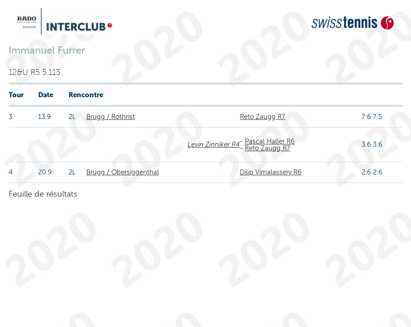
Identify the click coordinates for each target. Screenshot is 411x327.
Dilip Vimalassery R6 (271, 172)
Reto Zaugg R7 (262, 116)
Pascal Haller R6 (270, 141)
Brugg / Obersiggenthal (122, 172)
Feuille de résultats (43, 193)
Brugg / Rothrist (110, 116)
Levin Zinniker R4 (214, 144)
